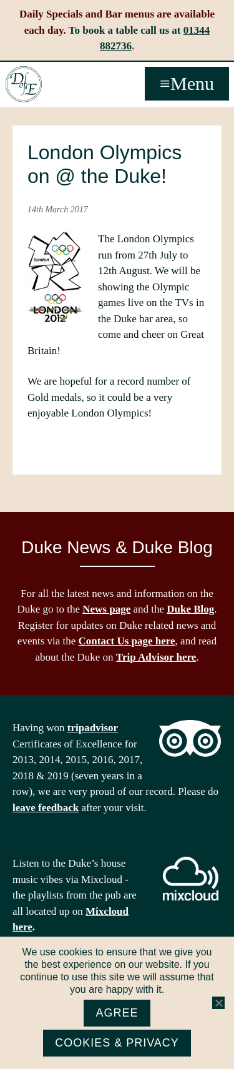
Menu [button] (192, 83)
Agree (116, 1013)
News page (106, 609)
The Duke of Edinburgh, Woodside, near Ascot (23, 84)
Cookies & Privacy (117, 1043)
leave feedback (45, 808)
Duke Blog (190, 609)
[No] (218, 1003)
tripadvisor (92, 728)
